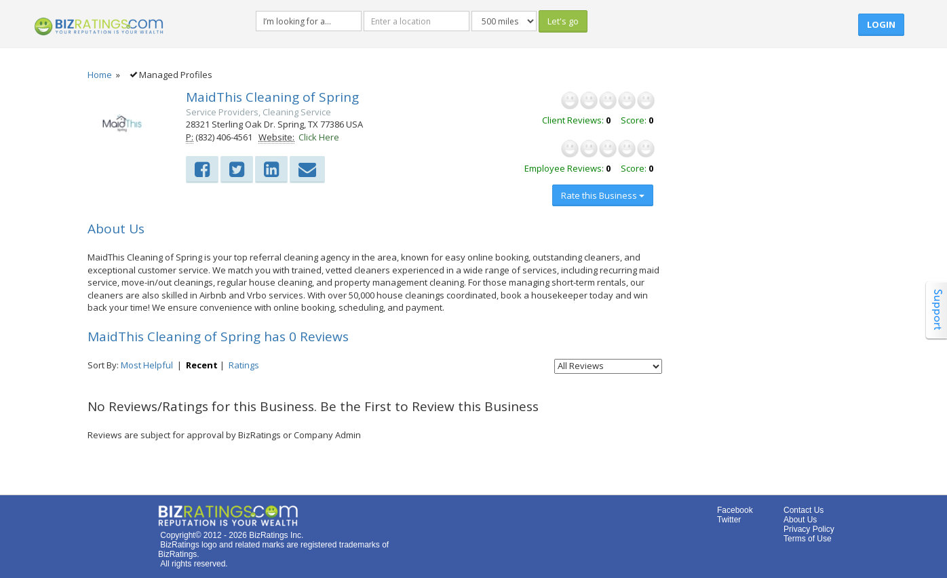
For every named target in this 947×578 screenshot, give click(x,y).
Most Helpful (147, 365)
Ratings (244, 365)
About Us (800, 519)
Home (100, 75)
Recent (202, 365)
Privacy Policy (809, 529)
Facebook (735, 510)
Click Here (318, 137)
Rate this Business (602, 195)
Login (881, 24)
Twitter (729, 519)
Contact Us (804, 510)
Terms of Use (808, 538)
